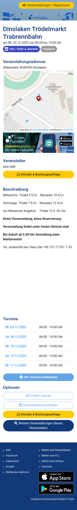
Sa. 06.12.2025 (15, 337)
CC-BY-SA (68, 129)
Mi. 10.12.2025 (15, 346)
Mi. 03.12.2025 (15, 327)
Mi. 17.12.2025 (15, 365)
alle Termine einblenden (38, 377)
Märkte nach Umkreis (52, 461)
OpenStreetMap (40, 129)
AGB (8, 450)
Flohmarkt (46, 466)
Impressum (12, 455)
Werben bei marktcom (17, 472)
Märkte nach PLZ (50, 455)
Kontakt (10, 466)
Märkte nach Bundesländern (56, 450)
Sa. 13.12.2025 (15, 356)
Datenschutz (12, 461)
